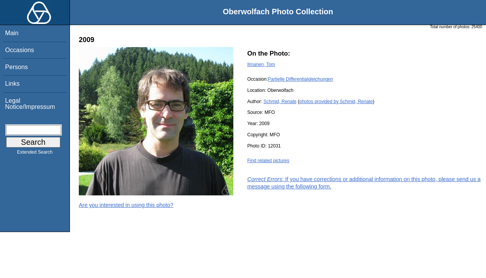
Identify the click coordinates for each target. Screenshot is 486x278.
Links (12, 83)
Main (12, 33)
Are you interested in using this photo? (126, 205)
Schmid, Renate (279, 101)
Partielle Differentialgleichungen (300, 79)
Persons (16, 67)
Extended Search (35, 153)
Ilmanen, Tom (261, 64)
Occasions (19, 50)
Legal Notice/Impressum (30, 103)
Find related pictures (268, 160)
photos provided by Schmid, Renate (336, 101)
